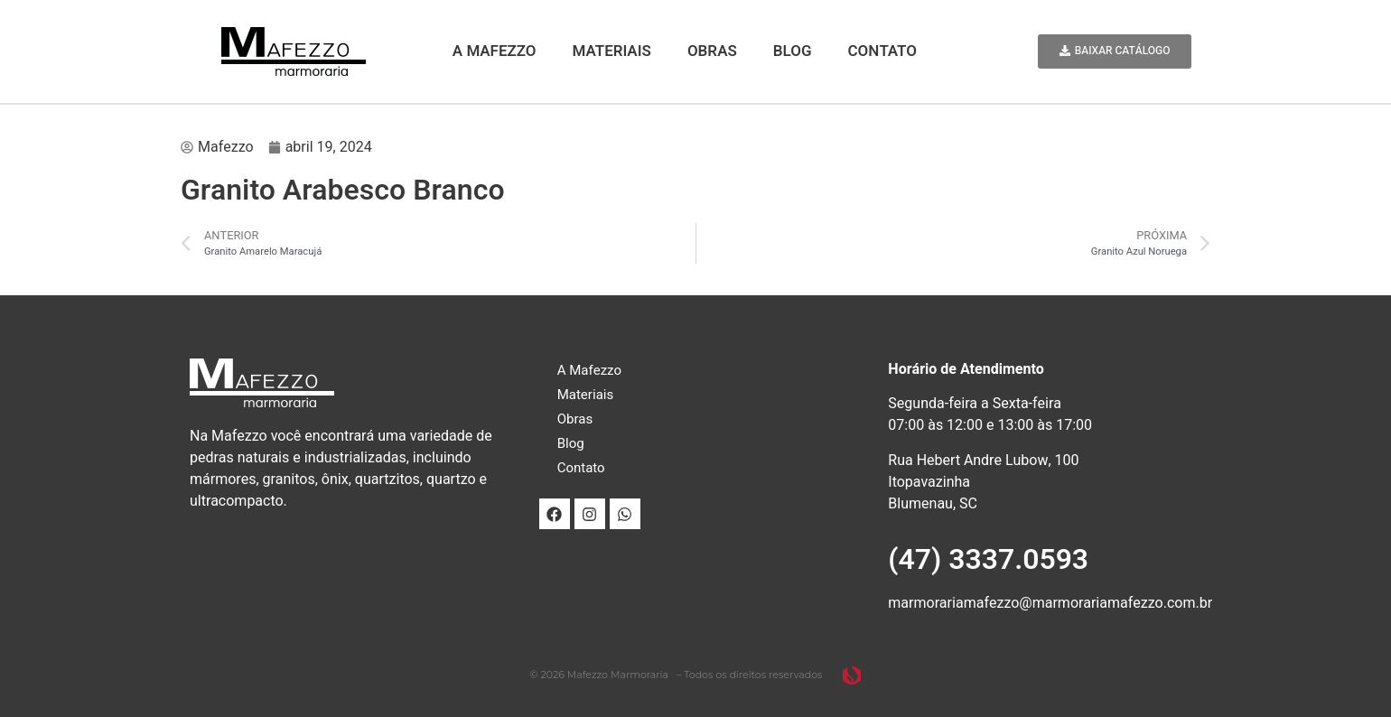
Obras (712, 51)
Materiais (612, 51)
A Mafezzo (495, 51)
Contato (882, 51)
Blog (792, 51)
